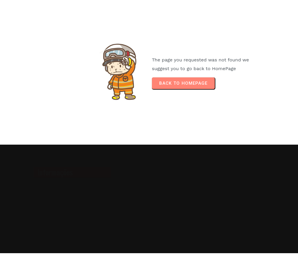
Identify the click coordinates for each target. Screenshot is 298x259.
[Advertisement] (232, 199)
